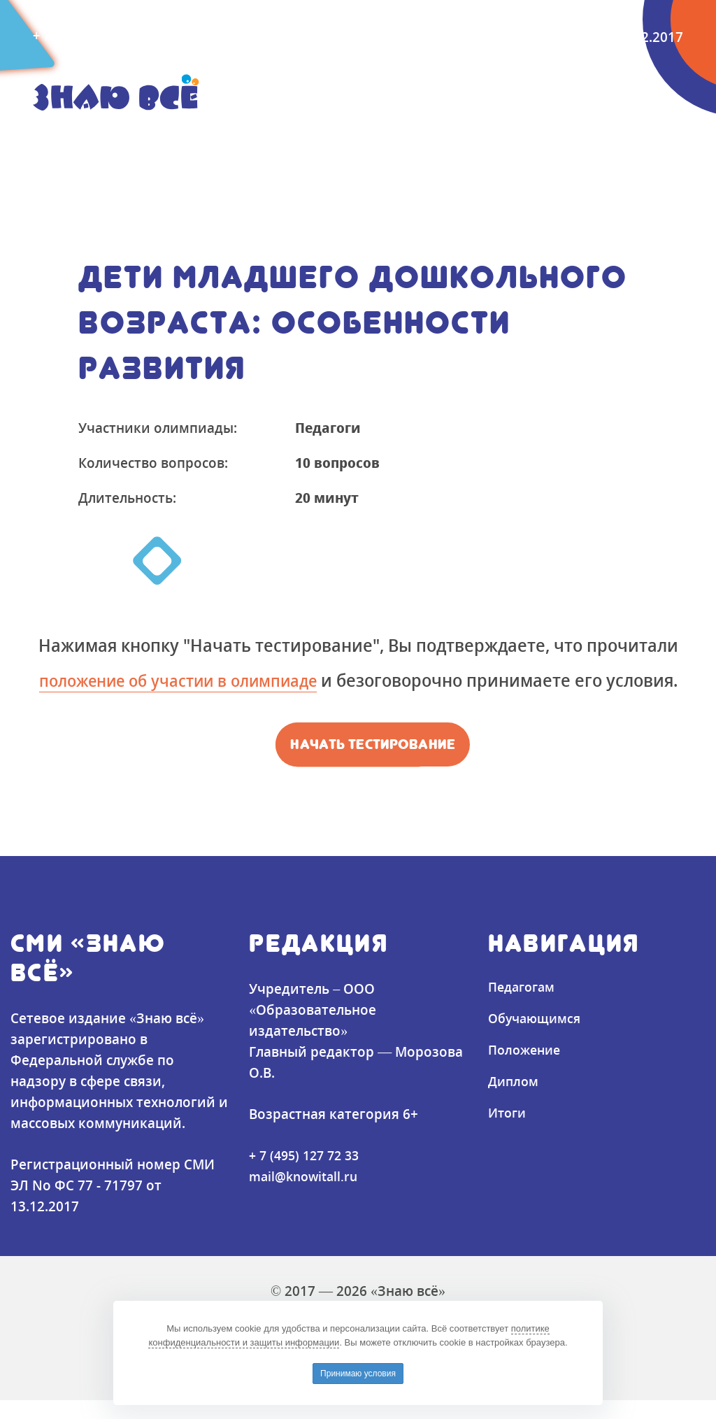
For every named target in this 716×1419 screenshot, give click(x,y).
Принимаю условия (358, 1373)
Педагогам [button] (73, 135)
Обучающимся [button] (193, 135)
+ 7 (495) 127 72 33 (308, 1173)
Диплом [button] (415, 135)
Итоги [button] (491, 135)
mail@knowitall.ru (237, 36)
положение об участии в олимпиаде (215, 680)
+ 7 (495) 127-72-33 (92, 36)
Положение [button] (317, 135)
